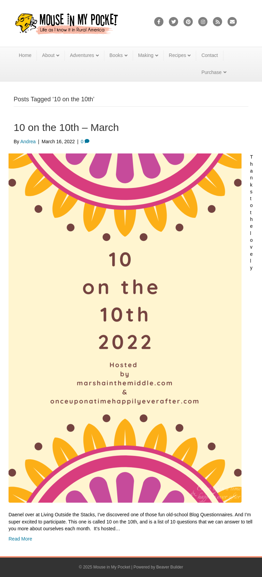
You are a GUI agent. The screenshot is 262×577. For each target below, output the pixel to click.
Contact (209, 55)
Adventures (82, 55)
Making (146, 55)
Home (25, 55)
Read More (20, 539)
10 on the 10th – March (66, 127)
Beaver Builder (169, 567)
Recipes (177, 55)
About (48, 55)
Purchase (211, 72)
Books (116, 55)
